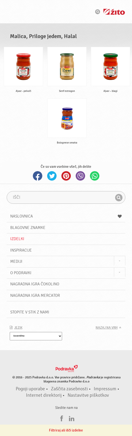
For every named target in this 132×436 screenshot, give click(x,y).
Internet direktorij (44, 395)
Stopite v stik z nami (29, 312)
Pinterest (66, 176)
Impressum (105, 388)
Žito (114, 12)
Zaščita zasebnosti (69, 388)
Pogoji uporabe (30, 388)
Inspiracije (21, 250)
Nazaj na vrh (106, 328)
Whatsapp (94, 176)
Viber (80, 176)
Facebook (37, 176)
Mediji (16, 261)
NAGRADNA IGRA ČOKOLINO (34, 284)
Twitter (52, 176)
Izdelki (17, 239)
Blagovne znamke (27, 227)
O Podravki (20, 273)
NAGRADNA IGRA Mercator (35, 295)
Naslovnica (66, 216)
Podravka (66, 11)
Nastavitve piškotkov (88, 395)
